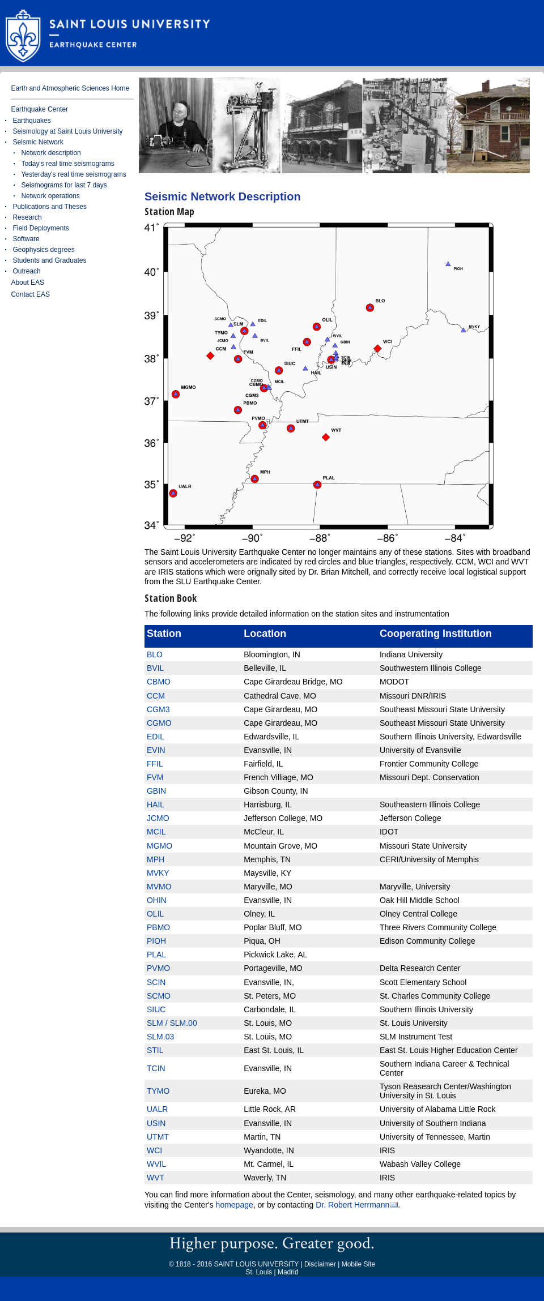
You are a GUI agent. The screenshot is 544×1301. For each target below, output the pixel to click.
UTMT (158, 1136)
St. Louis (258, 1272)
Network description (50, 153)
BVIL (155, 668)
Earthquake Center (39, 109)
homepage (234, 1204)
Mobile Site (358, 1264)
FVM (155, 777)
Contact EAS (30, 294)
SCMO (159, 995)
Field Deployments (40, 228)
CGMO (159, 722)
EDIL (155, 736)
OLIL (155, 913)
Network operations (50, 196)
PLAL (156, 954)
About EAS (27, 282)
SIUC (156, 1009)
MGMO (159, 845)
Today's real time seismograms (67, 164)
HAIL (155, 804)
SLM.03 (160, 1036)
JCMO (158, 818)
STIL (155, 1050)
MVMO (159, 886)
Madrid (288, 1272)
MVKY (158, 873)
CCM (156, 695)
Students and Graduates (49, 260)
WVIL (156, 1164)
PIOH (156, 940)
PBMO (158, 927)
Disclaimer (320, 1264)
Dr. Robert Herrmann (352, 1205)
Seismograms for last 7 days (64, 185)
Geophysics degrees (43, 250)
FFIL (155, 763)
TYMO (158, 1090)
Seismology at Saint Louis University (67, 131)
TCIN (156, 1068)
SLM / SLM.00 (172, 1023)
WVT (155, 1177)
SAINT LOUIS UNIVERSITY (256, 1264)
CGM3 (158, 709)
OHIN (157, 900)
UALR (157, 1109)
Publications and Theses (49, 207)
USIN (156, 1123)
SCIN (156, 982)
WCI (154, 1150)
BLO (155, 654)
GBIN (156, 790)
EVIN (156, 750)
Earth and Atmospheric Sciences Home (70, 88)
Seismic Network (37, 142)
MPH (155, 859)
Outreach (26, 271)
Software (25, 239)
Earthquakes (31, 121)
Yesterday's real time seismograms (73, 174)
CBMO (159, 681)
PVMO (158, 968)
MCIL (156, 831)
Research (26, 217)
